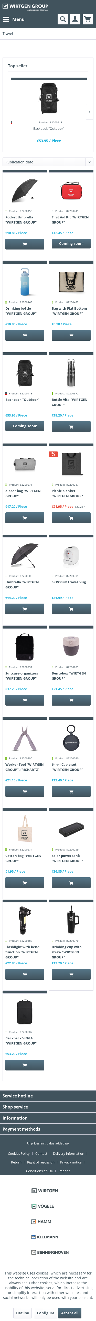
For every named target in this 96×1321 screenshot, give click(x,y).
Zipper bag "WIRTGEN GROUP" (23, 493)
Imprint (64, 1171)
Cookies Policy (19, 1153)
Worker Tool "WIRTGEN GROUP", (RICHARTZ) (24, 767)
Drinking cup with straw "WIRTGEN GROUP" (67, 952)
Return (16, 1162)
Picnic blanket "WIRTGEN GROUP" (67, 493)
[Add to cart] (24, 244)
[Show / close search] (63, 19)
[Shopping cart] (88, 19)
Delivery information (68, 1153)
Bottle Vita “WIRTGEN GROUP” (70, 402)
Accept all (69, 1312)
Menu (14, 18)
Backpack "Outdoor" (48, 128)
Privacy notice (70, 1162)
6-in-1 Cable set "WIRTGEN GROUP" (67, 767)
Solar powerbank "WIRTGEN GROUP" (67, 858)
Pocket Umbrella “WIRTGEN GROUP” (21, 220)
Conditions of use (39, 1171)
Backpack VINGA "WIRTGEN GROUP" (21, 1041)
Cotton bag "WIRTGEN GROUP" (23, 858)
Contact (41, 1153)
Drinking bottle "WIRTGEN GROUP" (21, 311)
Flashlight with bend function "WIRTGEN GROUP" (22, 952)
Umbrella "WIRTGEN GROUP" (22, 584)
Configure (45, 1312)
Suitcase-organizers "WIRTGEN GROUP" (21, 676)
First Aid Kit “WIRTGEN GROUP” (70, 220)
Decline (22, 1312)
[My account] (75, 19)
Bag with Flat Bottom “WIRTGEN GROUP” (69, 311)
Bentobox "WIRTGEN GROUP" (69, 676)
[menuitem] (13, 19)
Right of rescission (41, 1162)
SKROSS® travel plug (69, 582)
